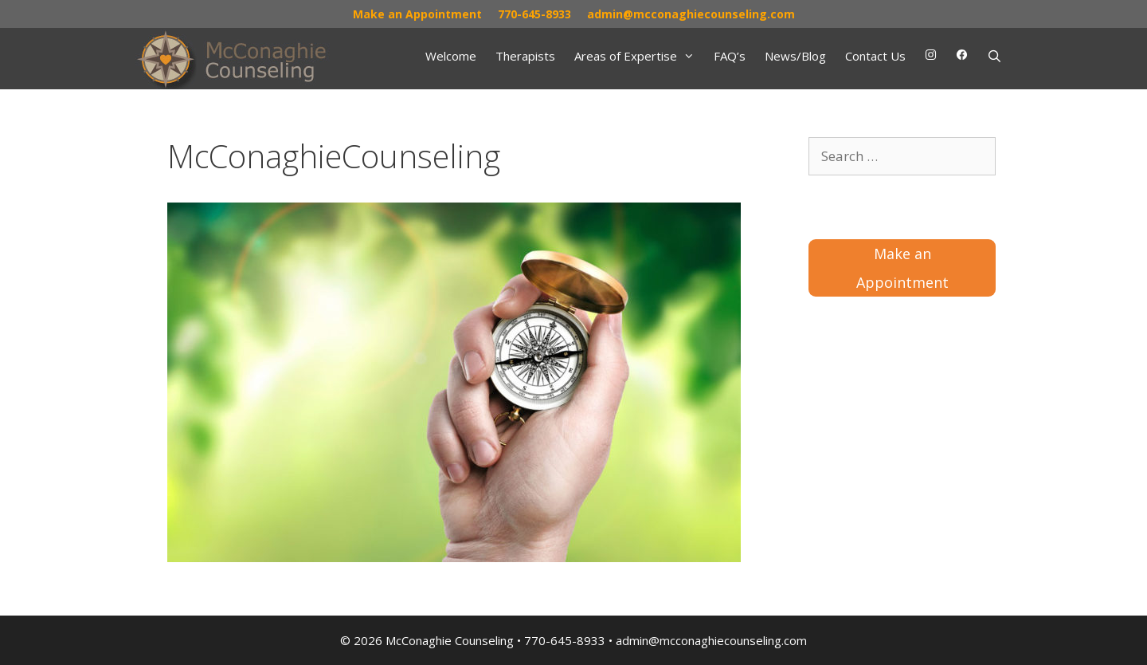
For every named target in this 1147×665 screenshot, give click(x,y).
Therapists (525, 56)
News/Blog (795, 56)
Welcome (450, 56)
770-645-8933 (534, 14)
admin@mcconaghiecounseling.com (691, 14)
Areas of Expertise (639, 56)
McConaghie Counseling (450, 640)
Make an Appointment (417, 14)
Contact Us (875, 56)
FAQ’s (730, 56)
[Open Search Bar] (994, 56)
